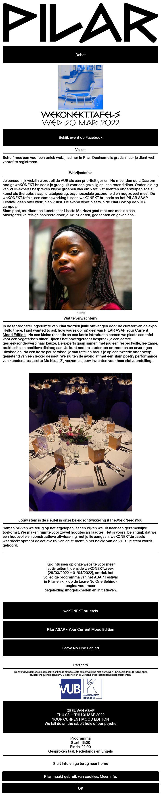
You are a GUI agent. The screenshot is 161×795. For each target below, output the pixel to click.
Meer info (108, 776)
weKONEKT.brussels (80, 610)
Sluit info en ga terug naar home (80, 763)
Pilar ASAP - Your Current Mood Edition (80, 629)
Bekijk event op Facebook (80, 137)
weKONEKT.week (99, 568)
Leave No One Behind (97, 581)
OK (80, 788)
